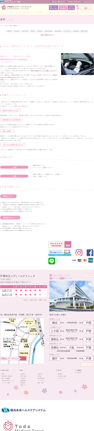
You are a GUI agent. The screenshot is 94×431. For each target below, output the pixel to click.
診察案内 (61, 390)
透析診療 (70, 1)
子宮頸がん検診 (63, 392)
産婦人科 (62, 1)
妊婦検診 (23, 398)
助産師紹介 (73, 31)
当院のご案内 (24, 12)
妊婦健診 (31, 35)
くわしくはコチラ (84, 380)
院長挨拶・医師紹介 (8, 392)
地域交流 (54, 1)
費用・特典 (42, 35)
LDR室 (38, 31)
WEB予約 (88, 291)
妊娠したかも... (48, 7)
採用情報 (2, 428)
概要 (3, 390)
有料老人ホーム (88, 1)
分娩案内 (6, 31)
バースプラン (86, 31)
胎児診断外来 (60, 31)
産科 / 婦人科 (59, 7)
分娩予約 (70, 7)
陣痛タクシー (24, 401)
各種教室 (70, 12)
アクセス (85, 12)
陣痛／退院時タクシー (58, 35)
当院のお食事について (9, 396)
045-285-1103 (86, 6)
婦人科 (54, 12)
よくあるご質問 (7, 398)
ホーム (8, 12)
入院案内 (48, 31)
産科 (39, 12)
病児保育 (78, 1)
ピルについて (62, 394)
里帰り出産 (28, 31)
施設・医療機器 (7, 394)
